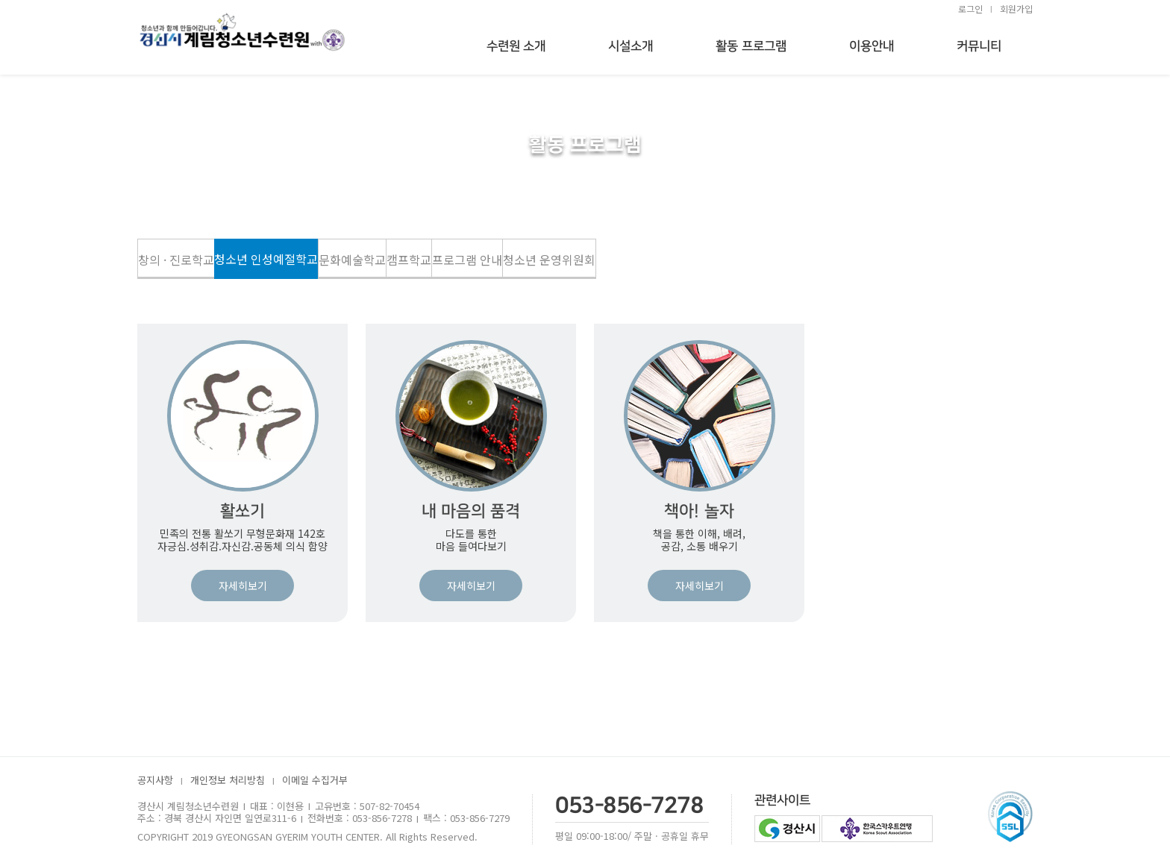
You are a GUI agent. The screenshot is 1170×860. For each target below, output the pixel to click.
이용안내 (871, 46)
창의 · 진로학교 (176, 260)
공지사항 (155, 780)
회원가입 (1016, 8)
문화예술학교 (352, 260)
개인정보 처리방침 (227, 780)
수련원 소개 (516, 46)
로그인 (970, 8)
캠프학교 (409, 260)
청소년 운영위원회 (549, 260)
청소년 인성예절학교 (266, 259)
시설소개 (630, 46)
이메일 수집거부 (315, 780)
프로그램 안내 (467, 260)
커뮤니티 (979, 46)
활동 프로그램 (751, 46)
